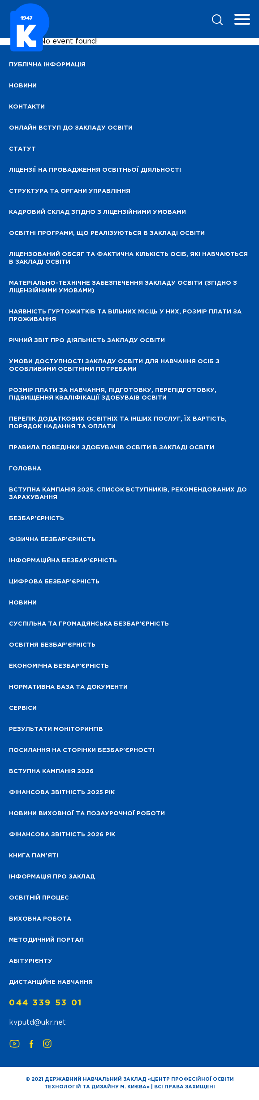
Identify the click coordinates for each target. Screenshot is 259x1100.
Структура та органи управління (69, 191)
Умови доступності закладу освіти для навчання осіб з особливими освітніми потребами (114, 365)
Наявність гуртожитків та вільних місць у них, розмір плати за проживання (125, 315)
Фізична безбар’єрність (52, 539)
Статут (22, 149)
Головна (25, 468)
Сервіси (23, 708)
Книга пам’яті (33, 855)
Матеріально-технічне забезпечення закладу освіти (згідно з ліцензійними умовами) (123, 287)
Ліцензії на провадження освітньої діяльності (95, 170)
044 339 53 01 (45, 1003)
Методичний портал (46, 940)
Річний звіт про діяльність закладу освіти (87, 340)
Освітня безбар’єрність (52, 645)
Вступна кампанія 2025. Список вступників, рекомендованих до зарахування (128, 493)
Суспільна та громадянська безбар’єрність (89, 624)
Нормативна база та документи (68, 687)
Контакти (27, 106)
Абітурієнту (30, 961)
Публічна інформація (47, 64)
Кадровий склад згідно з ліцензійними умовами (97, 212)
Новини (23, 602)
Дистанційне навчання (51, 982)
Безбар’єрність (36, 518)
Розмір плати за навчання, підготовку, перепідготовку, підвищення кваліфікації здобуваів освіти (112, 394)
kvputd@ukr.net (37, 1022)
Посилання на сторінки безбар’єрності (81, 750)
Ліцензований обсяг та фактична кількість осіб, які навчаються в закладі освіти (128, 258)
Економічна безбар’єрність (59, 666)
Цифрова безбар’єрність (54, 581)
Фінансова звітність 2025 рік (62, 792)
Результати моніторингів (56, 729)
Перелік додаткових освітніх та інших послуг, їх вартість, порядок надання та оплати (118, 423)
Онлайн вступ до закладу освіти (71, 128)
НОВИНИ (23, 85)
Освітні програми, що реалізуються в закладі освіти (107, 233)
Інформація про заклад (52, 876)
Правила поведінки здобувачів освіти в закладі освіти (111, 447)
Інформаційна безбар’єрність (63, 560)
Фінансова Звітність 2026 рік (62, 834)
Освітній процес (39, 898)
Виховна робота (40, 919)
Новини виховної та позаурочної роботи (87, 813)
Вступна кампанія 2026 (51, 771)
